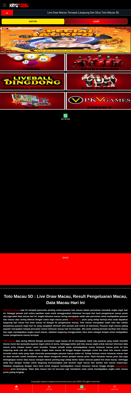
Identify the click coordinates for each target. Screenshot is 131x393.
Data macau (75, 319)
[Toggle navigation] (4, 5)
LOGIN (96, 21)
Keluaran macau (11, 310)
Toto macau (9, 341)
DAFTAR (33, 21)
